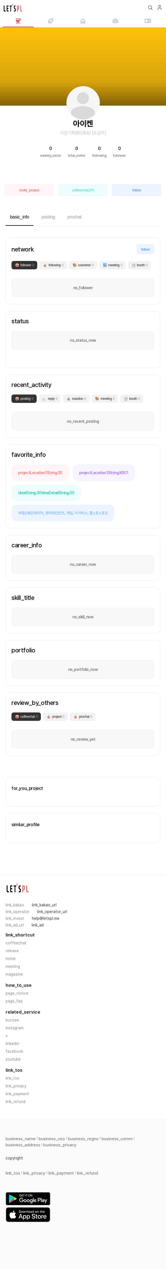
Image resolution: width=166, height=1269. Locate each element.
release (12, 951)
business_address (23, 1144)
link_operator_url (52, 911)
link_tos (12, 1078)
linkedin (12, 1043)
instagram (15, 1028)
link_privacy (16, 1086)
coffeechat (16, 943)
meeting (13, 966)
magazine (14, 974)
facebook (14, 1051)
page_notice (17, 993)
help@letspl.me (45, 918)
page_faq (14, 1001)
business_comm (117, 1138)
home (11, 958)
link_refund (15, 1101)
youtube (13, 1059)
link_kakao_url (44, 905)
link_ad (38, 925)
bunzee (12, 1020)
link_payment (17, 1094)
